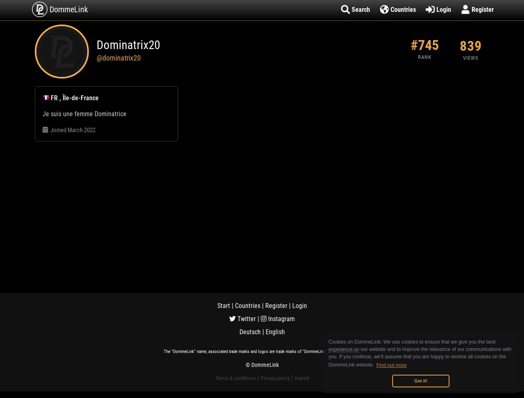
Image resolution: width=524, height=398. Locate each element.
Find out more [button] (392, 365)
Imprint (301, 378)
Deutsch (250, 332)
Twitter (242, 319)
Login (299, 306)
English (275, 332)
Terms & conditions (235, 378)
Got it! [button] (420, 380)
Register (276, 306)
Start (223, 306)
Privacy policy (275, 378)
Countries (247, 306)
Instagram (278, 319)
